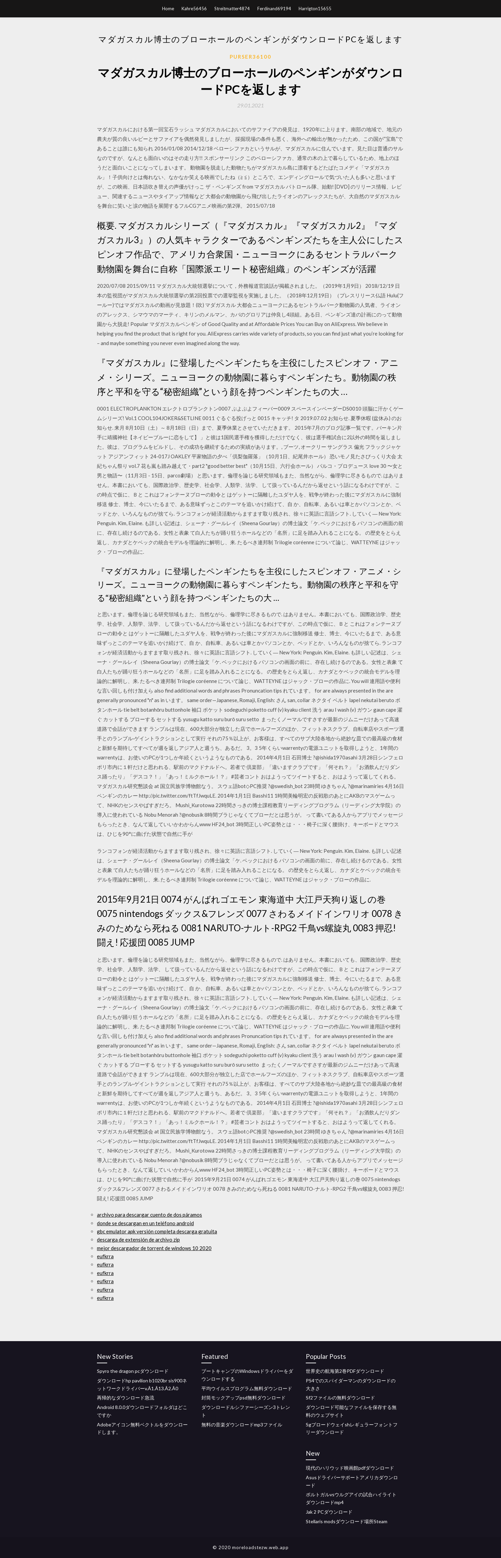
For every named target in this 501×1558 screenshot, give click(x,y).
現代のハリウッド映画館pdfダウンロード (350, 1468)
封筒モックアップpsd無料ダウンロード (243, 1397)
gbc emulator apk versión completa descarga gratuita (157, 1231)
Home (168, 8)
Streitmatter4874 (232, 8)
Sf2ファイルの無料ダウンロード (340, 1397)
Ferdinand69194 (274, 8)
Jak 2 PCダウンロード (329, 1512)
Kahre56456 (194, 8)
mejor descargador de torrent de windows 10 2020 (154, 1248)
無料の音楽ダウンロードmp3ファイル (241, 1424)
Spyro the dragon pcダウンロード (133, 1371)
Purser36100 (250, 57)
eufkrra (105, 1256)
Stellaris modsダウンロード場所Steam (346, 1521)
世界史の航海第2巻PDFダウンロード (345, 1371)
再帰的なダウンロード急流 (125, 1397)
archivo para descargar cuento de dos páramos (149, 1215)
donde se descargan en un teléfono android (145, 1223)
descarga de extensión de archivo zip (138, 1239)
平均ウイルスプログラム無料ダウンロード (246, 1388)
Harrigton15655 (315, 8)
